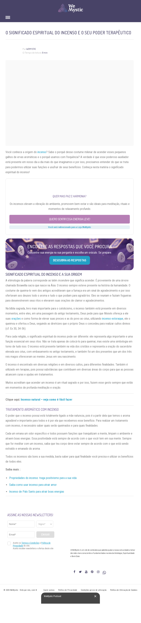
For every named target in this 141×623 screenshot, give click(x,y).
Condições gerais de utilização (93, 590)
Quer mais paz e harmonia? (69, 196)
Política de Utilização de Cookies (123, 590)
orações (16, 318)
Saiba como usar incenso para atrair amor (33, 485)
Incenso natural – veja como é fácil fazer (46, 399)
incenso (41, 152)
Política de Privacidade (67, 590)
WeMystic (31, 49)
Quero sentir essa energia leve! (69, 219)
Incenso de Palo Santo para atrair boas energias (36, 491)
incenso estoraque (112, 318)
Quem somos (49, 590)
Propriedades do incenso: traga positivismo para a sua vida (43, 478)
